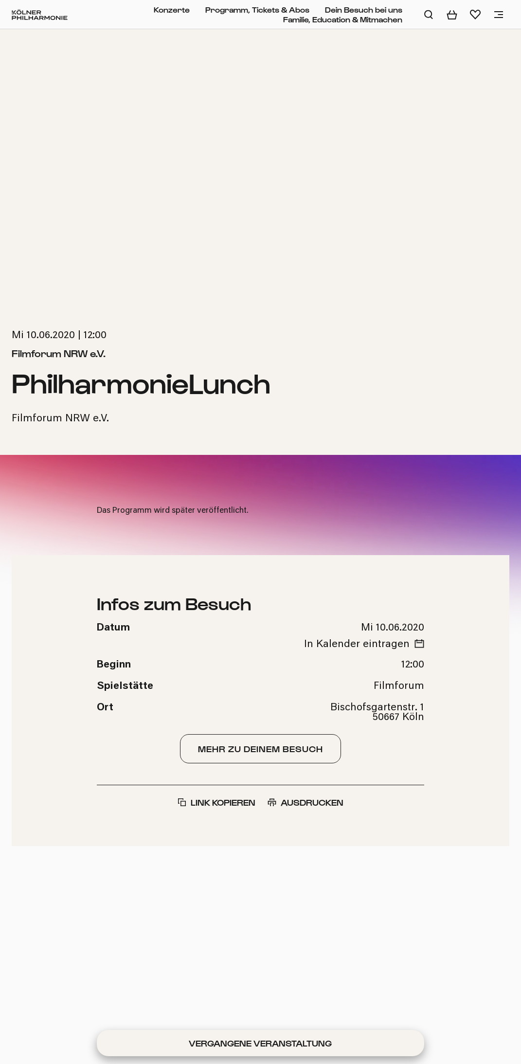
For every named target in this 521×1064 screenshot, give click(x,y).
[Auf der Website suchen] (428, 14)
